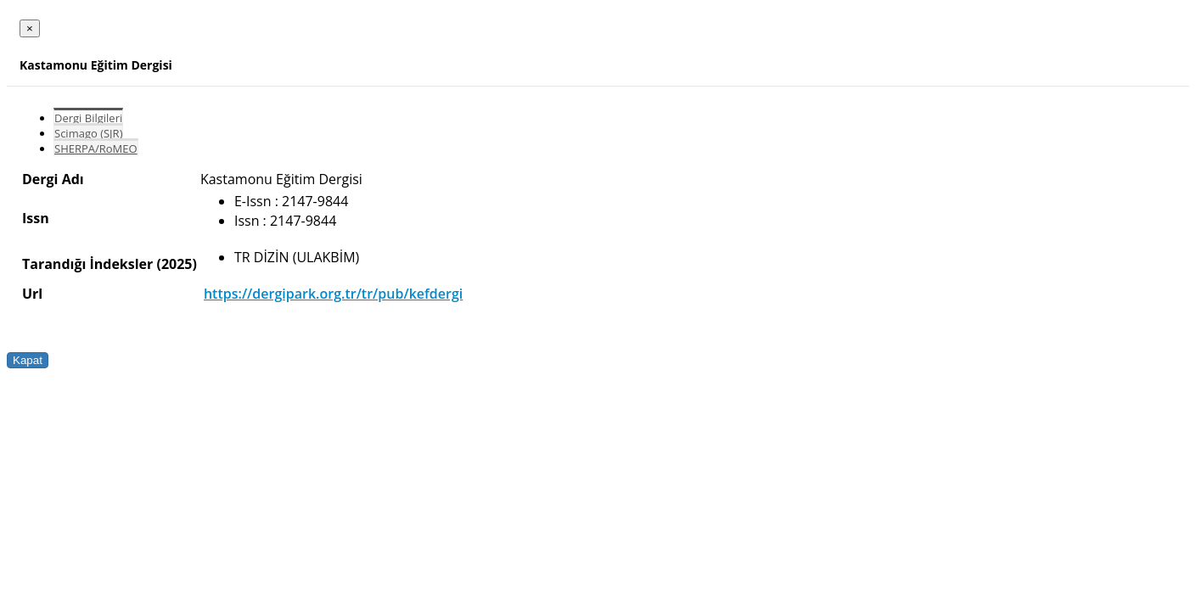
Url (32, 293)
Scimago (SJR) (88, 133)
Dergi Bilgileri (88, 118)
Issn (35, 218)
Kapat (27, 360)
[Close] (30, 28)
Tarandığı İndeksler (87, 264)
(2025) (176, 264)
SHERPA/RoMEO (96, 148)
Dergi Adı (53, 179)
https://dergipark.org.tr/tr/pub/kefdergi (333, 293)
